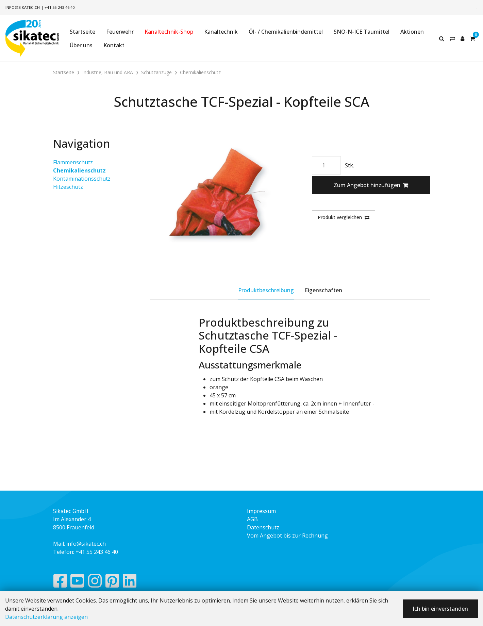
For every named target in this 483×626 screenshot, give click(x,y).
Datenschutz (263, 527)
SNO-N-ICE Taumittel (361, 31)
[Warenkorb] (472, 38)
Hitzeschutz (68, 187)
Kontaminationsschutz (82, 178)
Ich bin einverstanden (440, 608)
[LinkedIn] (129, 582)
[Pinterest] (112, 582)
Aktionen (412, 31)
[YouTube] (77, 582)
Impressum (261, 511)
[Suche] (441, 38)
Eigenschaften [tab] (323, 290)
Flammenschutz (73, 162)
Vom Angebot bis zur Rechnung (287, 535)
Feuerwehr (120, 31)
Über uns (81, 45)
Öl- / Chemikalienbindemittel (286, 31)
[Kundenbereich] (462, 38)
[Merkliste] (452, 38)
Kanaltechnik (221, 31)
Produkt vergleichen (343, 217)
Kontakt (113, 45)
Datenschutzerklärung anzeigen (46, 617)
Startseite (82, 31)
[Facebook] (60, 582)
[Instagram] (95, 582)
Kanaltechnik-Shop (169, 31)
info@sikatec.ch (22, 7)
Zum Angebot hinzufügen (371, 185)
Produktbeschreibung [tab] (266, 290)
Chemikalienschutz (79, 170)
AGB (252, 519)
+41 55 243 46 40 (60, 7)
